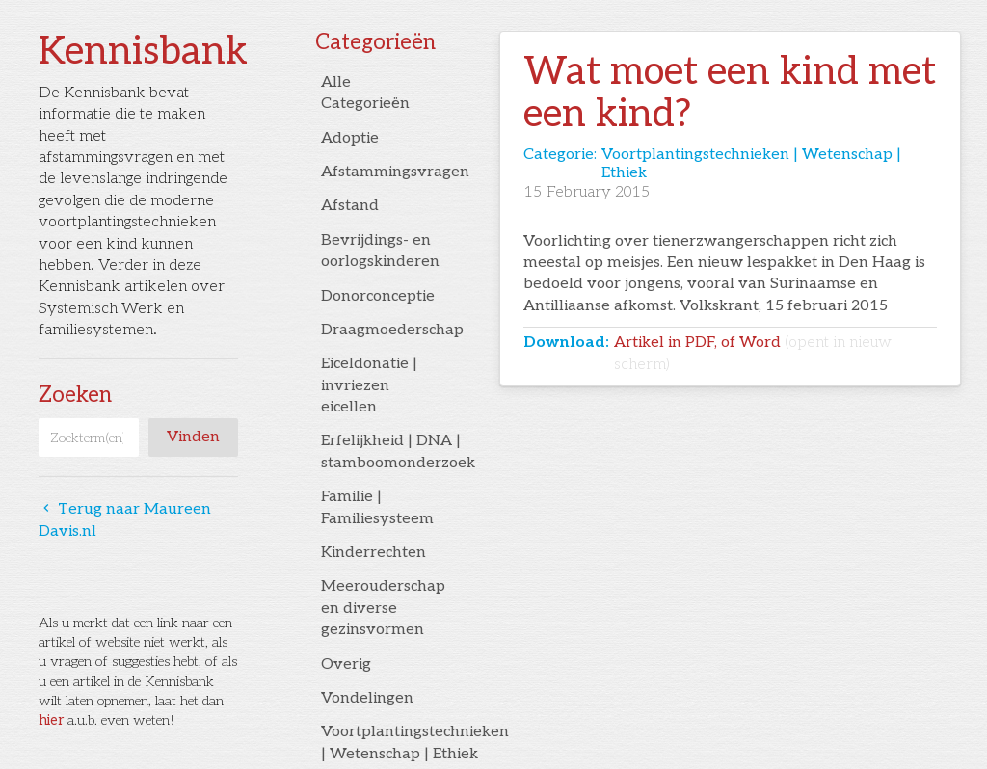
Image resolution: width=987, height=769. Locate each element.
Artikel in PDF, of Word (753, 353)
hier (51, 720)
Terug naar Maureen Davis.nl (125, 520)
